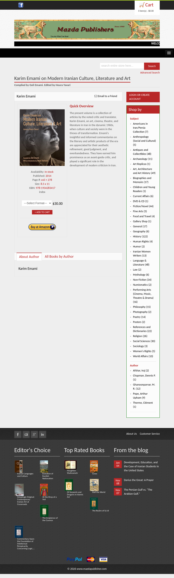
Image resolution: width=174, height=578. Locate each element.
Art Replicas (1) (141, 164)
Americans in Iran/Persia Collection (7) (140, 127)
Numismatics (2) (142, 284)
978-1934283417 (45, 188)
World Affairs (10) (143, 356)
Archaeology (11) (142, 159)
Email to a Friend (107, 96)
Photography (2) (142, 312)
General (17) (140, 226)
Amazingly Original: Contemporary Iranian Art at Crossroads (26, 501)
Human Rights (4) (143, 241)
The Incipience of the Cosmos (50, 519)
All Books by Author (59, 256)
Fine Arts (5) (140, 211)
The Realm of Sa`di (100, 510)
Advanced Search (150, 72)
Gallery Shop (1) (142, 221)
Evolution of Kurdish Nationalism (47, 476)
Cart (149, 5)
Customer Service (150, 433)
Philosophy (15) (142, 307)
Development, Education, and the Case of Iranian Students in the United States (141, 466)
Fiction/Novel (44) (143, 206)
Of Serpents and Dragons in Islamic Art (75, 494)
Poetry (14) (139, 317)
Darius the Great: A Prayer (139, 480)
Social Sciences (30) (144, 341)
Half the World (98, 492)
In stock (49, 172)
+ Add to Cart (42, 212)
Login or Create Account (139, 97)
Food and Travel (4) (144, 216)
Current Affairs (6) (143, 196)
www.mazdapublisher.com (92, 569)
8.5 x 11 (45, 184)
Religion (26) (140, 336)
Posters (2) (139, 322)
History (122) (140, 236)
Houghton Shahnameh (72, 471)
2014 (48, 176)
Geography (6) (141, 231)
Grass (94, 473)
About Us (131, 433)
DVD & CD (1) (140, 201)
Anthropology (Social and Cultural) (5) (144, 141)
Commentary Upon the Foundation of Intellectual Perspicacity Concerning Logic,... (26, 544)
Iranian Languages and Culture (25, 474)
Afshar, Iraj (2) (141, 370)
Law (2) (137, 269)
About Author (29, 256)
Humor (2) (139, 246)
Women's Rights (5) (144, 351)
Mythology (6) (141, 274)
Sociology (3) (140, 346)
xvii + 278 (46, 180)
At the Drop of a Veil (49, 498)
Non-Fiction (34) (142, 279)
